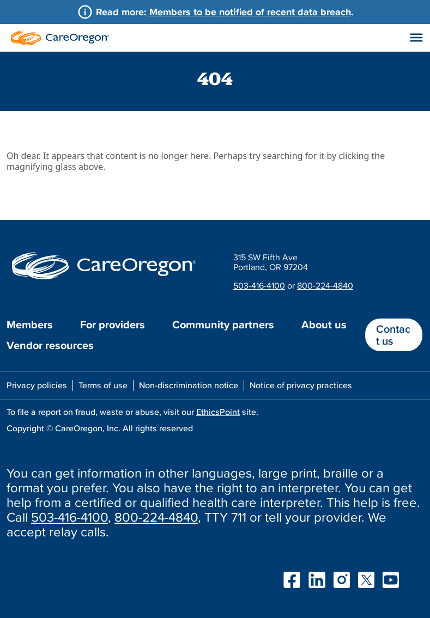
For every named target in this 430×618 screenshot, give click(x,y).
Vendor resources (50, 345)
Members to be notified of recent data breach (250, 11)
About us (324, 325)
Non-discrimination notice (188, 385)
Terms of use (103, 385)
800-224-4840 (325, 285)
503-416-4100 (259, 285)
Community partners (223, 325)
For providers (112, 325)
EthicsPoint (218, 412)
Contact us (393, 335)
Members (30, 325)
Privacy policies (37, 385)
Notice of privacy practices (301, 385)
